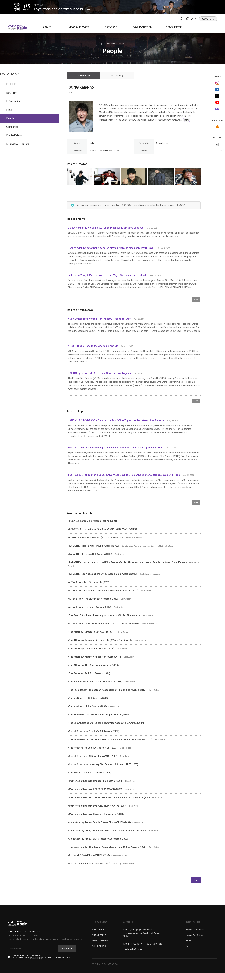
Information (84, 75)
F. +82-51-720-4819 (153, 944)
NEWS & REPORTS (79, 27)
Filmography (117, 75)
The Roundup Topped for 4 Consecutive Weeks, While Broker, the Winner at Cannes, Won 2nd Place (124, 475)
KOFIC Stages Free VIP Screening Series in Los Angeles (99, 373)
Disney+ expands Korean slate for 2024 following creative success (106, 227)
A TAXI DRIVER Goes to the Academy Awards (93, 346)
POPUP (208, 19)
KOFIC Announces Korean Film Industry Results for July (99, 318)
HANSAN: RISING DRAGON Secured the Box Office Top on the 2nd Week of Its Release (116, 420)
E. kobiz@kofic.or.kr (132, 949)
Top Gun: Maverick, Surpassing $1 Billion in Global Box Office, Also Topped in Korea (115, 447)
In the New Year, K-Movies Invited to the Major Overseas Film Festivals (107, 275)
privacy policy (36, 958)
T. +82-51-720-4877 (132, 944)
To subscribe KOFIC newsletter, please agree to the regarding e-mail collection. (40, 956)
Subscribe (67, 948)
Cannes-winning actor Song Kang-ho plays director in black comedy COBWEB (111, 248)
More (186, 120)
